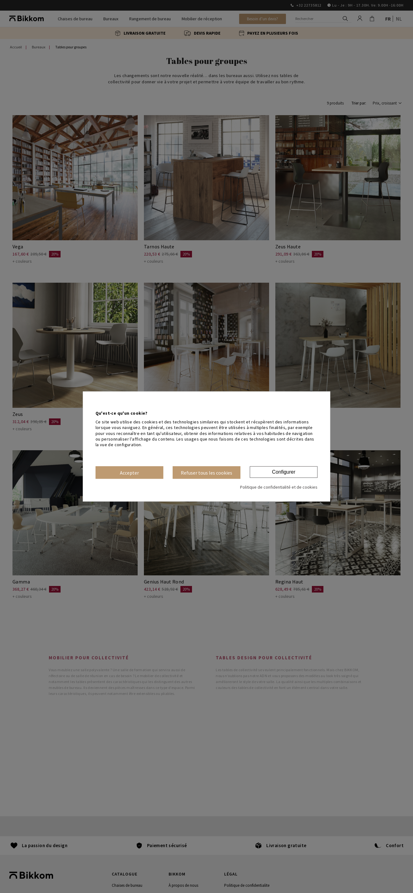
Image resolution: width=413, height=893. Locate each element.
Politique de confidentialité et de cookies (278, 487)
